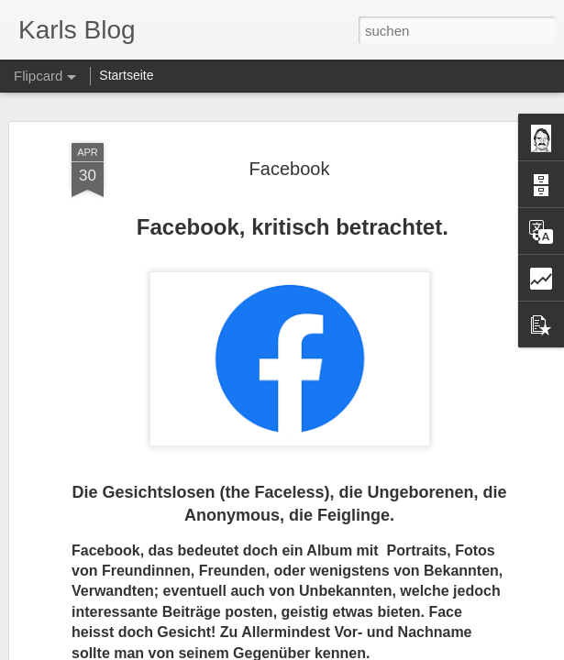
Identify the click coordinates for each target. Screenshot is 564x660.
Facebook (289, 169)
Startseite (126, 75)
